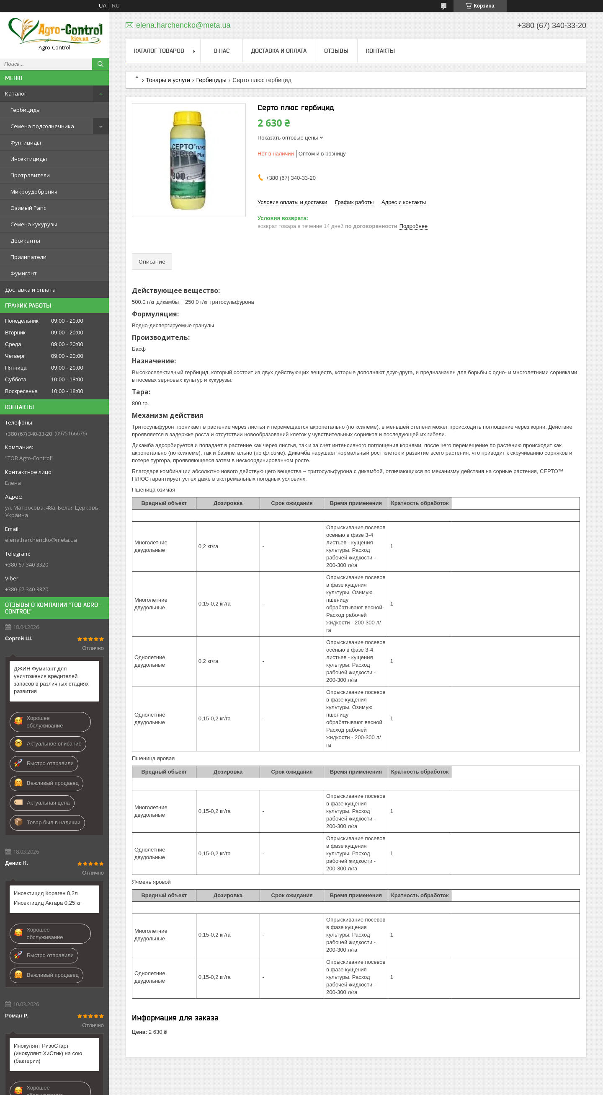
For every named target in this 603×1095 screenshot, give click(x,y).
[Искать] (100, 64)
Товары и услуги (168, 80)
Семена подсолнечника (42, 126)
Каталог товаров (159, 50)
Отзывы (336, 50)
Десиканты (25, 240)
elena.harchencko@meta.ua (41, 540)
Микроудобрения (33, 191)
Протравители (30, 175)
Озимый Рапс (28, 208)
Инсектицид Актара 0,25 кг (47, 903)
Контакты (380, 50)
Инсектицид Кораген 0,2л (46, 893)
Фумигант (23, 273)
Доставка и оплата (30, 289)
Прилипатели (28, 257)
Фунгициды (25, 142)
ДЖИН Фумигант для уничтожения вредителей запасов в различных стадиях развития (51, 679)
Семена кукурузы (33, 224)
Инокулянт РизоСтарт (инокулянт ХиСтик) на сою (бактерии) (48, 1053)
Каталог (15, 93)
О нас (221, 50)
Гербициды (25, 110)
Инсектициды (28, 159)
